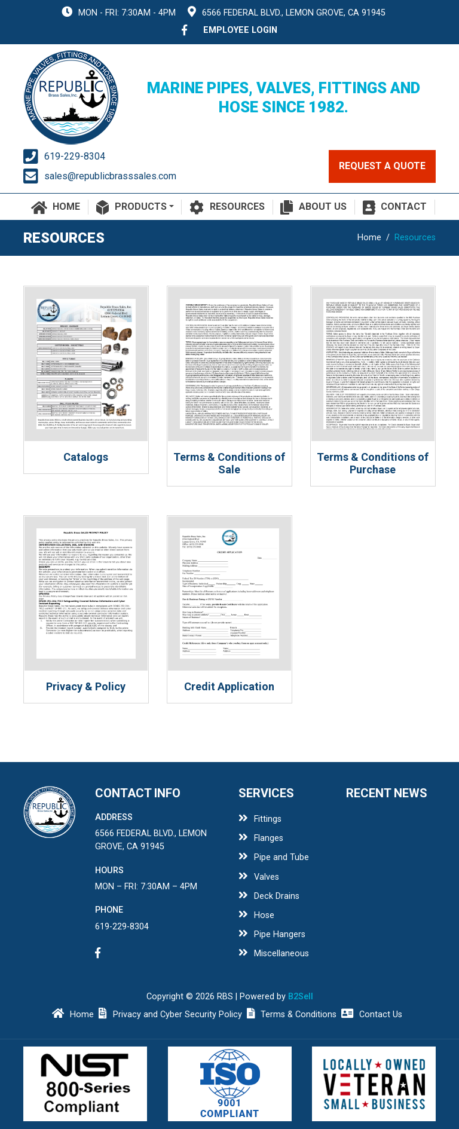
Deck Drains (268, 896)
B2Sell (300, 997)
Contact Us (371, 1014)
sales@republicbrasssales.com (110, 176)
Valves (258, 877)
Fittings (259, 819)
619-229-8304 (74, 156)
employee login (240, 30)
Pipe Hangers (271, 934)
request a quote (382, 166)
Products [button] (131, 207)
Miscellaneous (273, 954)
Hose (256, 915)
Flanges (260, 838)
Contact (395, 207)
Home (56, 207)
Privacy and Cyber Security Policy (170, 1014)
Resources (227, 207)
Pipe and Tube (273, 857)
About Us (313, 207)
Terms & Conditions (292, 1014)
